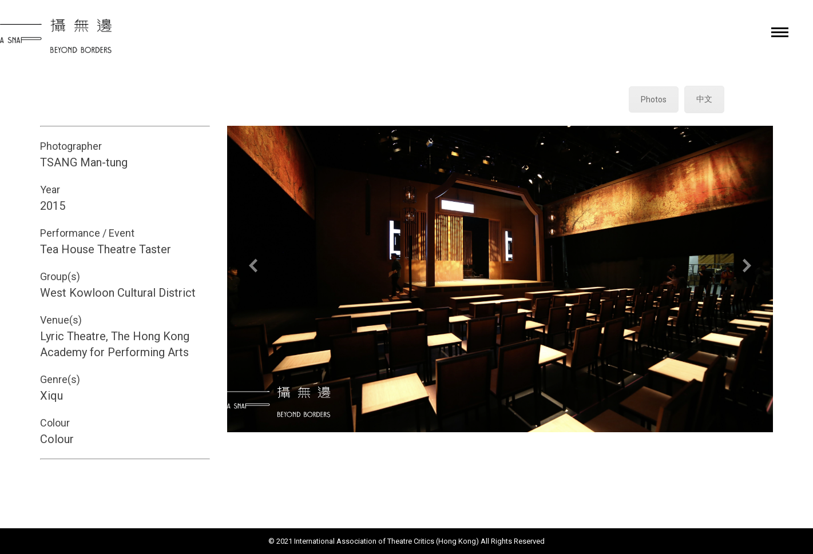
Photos (654, 99)
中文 (704, 98)
